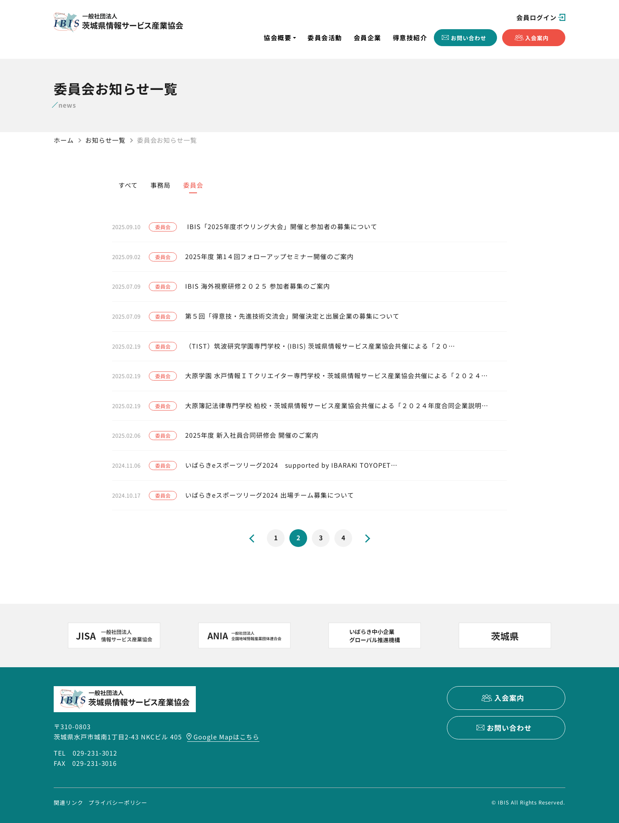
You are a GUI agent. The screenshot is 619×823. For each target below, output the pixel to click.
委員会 (193, 185)
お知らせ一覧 (105, 140)
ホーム (64, 140)
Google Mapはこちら (226, 736)
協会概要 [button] (277, 37)
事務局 (160, 185)
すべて (128, 185)
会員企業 (367, 37)
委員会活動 (325, 37)
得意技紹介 (410, 37)
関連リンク (68, 802)
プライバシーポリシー (118, 802)
